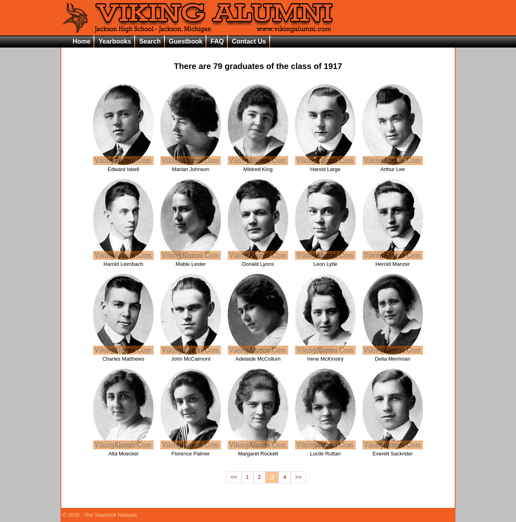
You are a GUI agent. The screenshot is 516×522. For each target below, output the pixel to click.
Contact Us (249, 41)
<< (234, 477)
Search (149, 41)
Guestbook (186, 41)
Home (81, 41)
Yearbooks (114, 41)
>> (298, 477)
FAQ (217, 41)
